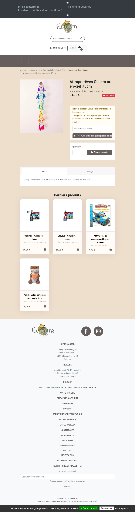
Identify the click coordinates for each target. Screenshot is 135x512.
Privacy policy (121, 508)
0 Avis (84, 91)
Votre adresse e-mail (67, 471)
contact (67, 382)
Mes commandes (67, 445)
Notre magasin (67, 344)
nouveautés (67, 455)
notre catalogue (67, 419)
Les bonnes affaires (67, 461)
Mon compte (67, 435)
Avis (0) (90, 172)
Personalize (106, 508)
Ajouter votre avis (96, 91)
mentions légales (44, 501)
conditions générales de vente (63, 501)
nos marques (67, 430)
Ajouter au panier (99, 152)
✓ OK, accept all (89, 508)
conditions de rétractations (67, 414)
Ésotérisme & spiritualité (78, 70)
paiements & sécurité (67, 398)
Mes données (67, 441)
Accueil (23, 70)
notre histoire (67, 393)
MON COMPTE (58, 48)
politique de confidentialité (86, 501)
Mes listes (67, 450)
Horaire (67, 365)
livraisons (67, 404)
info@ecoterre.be (88, 387)
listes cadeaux (67, 425)
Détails (44, 172)
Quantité (76, 147)
